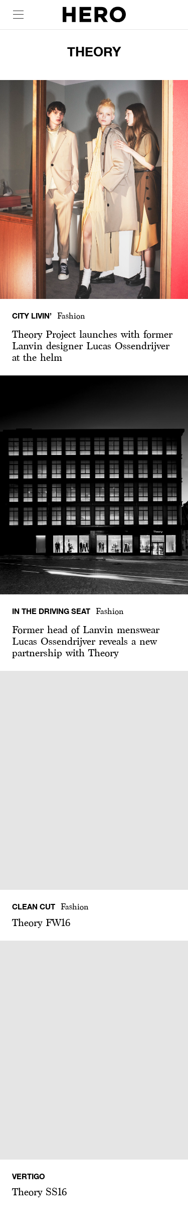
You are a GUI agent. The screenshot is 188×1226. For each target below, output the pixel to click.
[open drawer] (18, 15)
